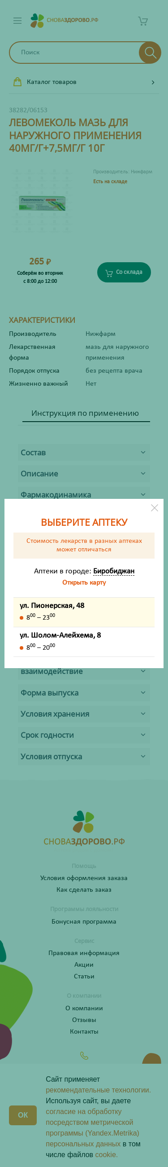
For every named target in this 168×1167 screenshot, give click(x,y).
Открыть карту (84, 582)
